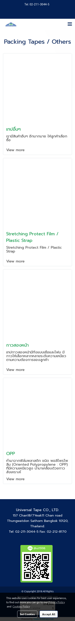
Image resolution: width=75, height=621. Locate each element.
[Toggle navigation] (69, 24)
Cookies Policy (21, 606)
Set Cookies (27, 614)
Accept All (48, 614)
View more (16, 150)
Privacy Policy (56, 602)
